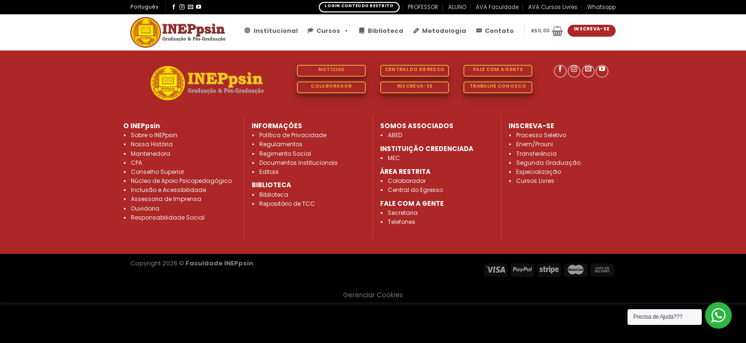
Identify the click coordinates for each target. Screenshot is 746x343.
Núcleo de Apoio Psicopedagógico (181, 181)
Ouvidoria (145, 208)
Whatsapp (601, 7)
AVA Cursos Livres (553, 7)
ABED (395, 135)
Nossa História (152, 144)
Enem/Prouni (534, 144)
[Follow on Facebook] (174, 7)
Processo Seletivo (541, 135)
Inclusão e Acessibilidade (168, 190)
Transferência (536, 154)
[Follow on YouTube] (198, 7)
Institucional (276, 30)
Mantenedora (150, 154)
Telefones (401, 222)
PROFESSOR (423, 7)
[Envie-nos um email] (190, 7)
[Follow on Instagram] (182, 7)
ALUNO (457, 7)
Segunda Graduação (548, 163)
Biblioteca (385, 30)
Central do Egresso (415, 190)
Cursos (332, 30)
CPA (136, 163)
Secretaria (403, 213)
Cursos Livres (535, 181)
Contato (499, 30)
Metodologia (444, 30)
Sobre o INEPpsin (154, 135)
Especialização (538, 172)
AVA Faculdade (497, 7)
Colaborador (407, 181)
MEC (394, 158)
